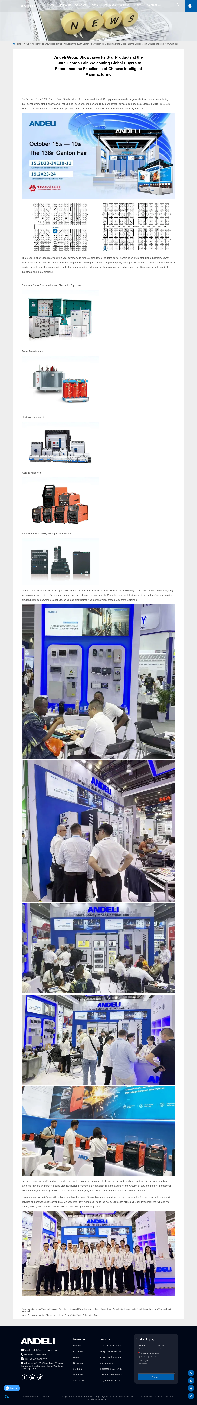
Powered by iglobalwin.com (35, 1396)
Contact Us (154, 5)
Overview (139, 5)
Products (65, 5)
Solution (124, 5)
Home (51, 5)
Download (110, 5)
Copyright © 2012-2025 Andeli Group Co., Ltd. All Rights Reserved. (95, 1396)
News (95, 5)
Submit (156, 1377)
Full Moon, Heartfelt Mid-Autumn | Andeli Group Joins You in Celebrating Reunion (64, 1315)
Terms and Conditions (165, 1396)
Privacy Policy (145, 1396)
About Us (80, 5)
